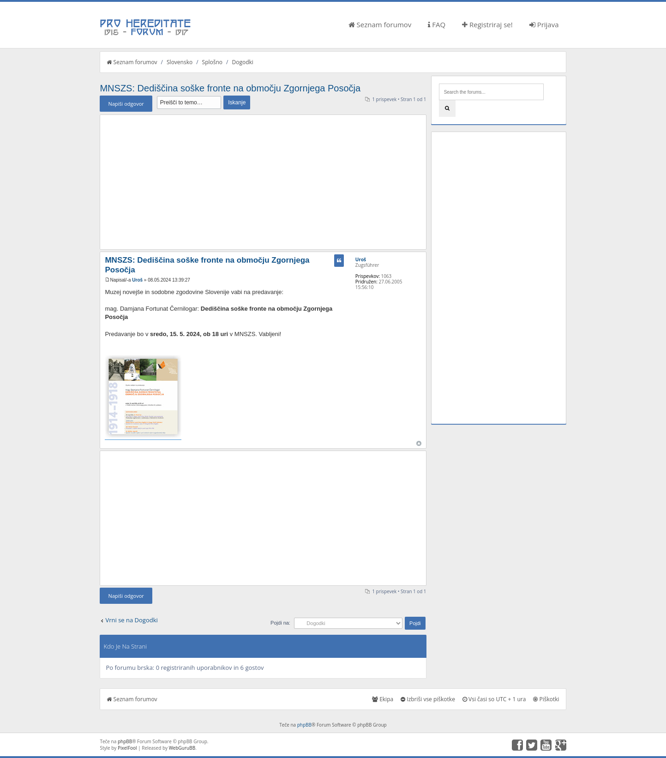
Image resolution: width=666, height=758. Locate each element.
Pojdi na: (280, 623)
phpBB (304, 725)
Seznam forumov (380, 24)
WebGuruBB (182, 748)
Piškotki (546, 699)
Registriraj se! (487, 24)
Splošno (212, 62)
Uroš (137, 280)
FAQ (436, 24)
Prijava (544, 24)
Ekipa (382, 699)
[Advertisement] (263, 182)
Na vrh (418, 443)
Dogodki (242, 62)
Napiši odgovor (126, 103)
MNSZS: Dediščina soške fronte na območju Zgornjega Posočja (230, 88)
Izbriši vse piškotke (428, 699)
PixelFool (127, 748)
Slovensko (179, 62)
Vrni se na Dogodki (131, 620)
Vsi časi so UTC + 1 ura (494, 699)
